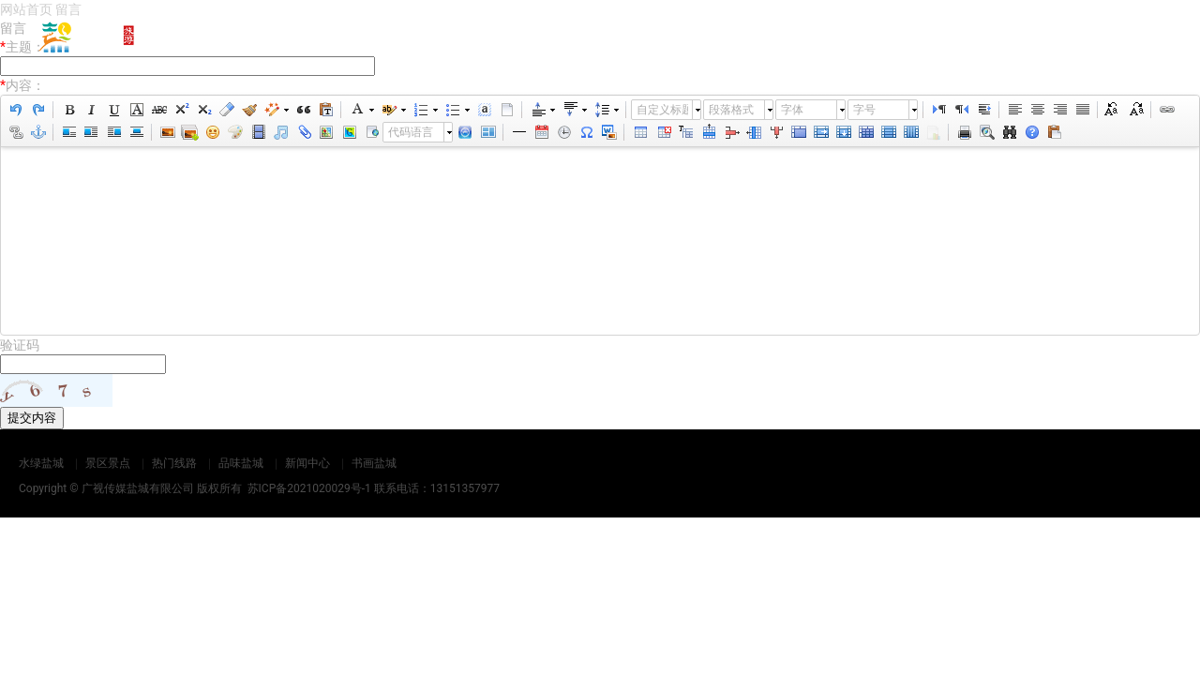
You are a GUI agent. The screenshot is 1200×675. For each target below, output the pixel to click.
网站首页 (460, 37)
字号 (864, 109)
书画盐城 (1089, 37)
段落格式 (731, 109)
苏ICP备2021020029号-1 (309, 488)
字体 (792, 109)
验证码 (19, 345)
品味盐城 (873, 37)
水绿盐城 (558, 37)
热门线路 (775, 37)
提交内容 (32, 418)
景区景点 (678, 37)
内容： (22, 85)
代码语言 (410, 132)
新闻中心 (992, 37)
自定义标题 (662, 109)
